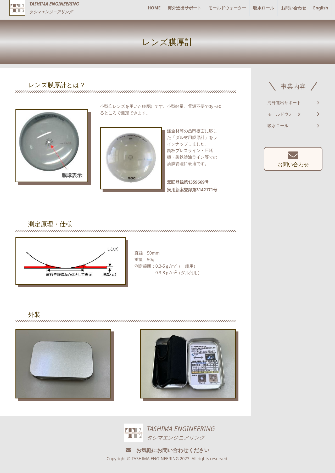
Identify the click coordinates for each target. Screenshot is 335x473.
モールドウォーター (227, 8)
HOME (154, 8)
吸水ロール (263, 8)
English (320, 8)
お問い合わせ (293, 8)
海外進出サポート (184, 8)
